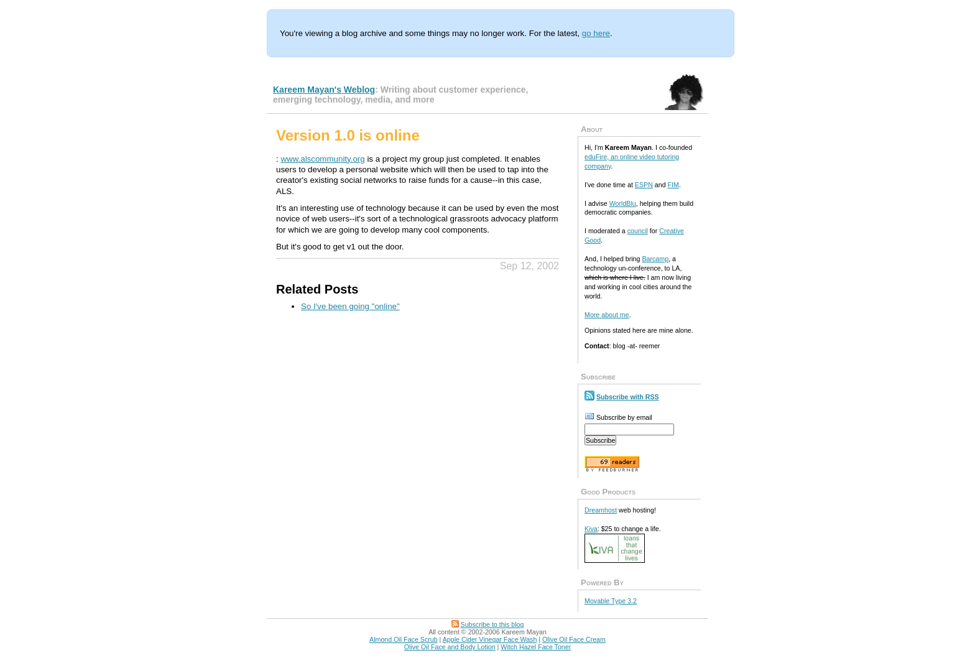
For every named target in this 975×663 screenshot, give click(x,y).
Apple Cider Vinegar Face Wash (490, 639)
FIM (673, 184)
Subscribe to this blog (492, 624)
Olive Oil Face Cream (574, 639)
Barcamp (655, 258)
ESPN (644, 184)
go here (596, 33)
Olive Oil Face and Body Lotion (450, 647)
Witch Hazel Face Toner (536, 647)
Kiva (591, 528)
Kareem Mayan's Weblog (324, 90)
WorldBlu (622, 203)
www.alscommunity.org (322, 159)
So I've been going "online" (350, 306)
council (637, 230)
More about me (607, 314)
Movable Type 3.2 (611, 601)
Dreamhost (601, 510)
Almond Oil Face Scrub (403, 639)
